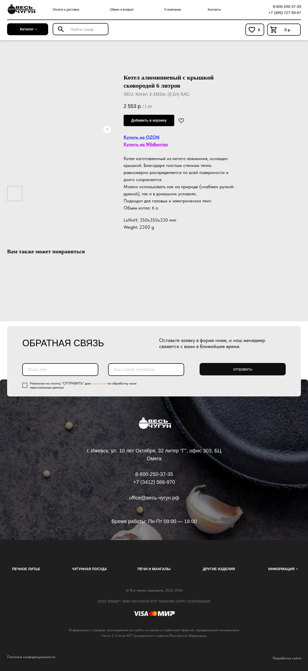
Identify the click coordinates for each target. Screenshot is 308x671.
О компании (172, 9)
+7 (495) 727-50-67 (284, 12)
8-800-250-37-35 (287, 6)
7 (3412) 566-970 (155, 482)
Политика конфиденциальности (31, 657)
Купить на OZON (142, 137)
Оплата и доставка (66, 9)
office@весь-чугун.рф (154, 498)
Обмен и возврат (122, 9)
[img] (20, 9)
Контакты (214, 9)
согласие (99, 383)
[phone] (146, 369)
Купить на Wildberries (146, 144)
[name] (60, 369)
